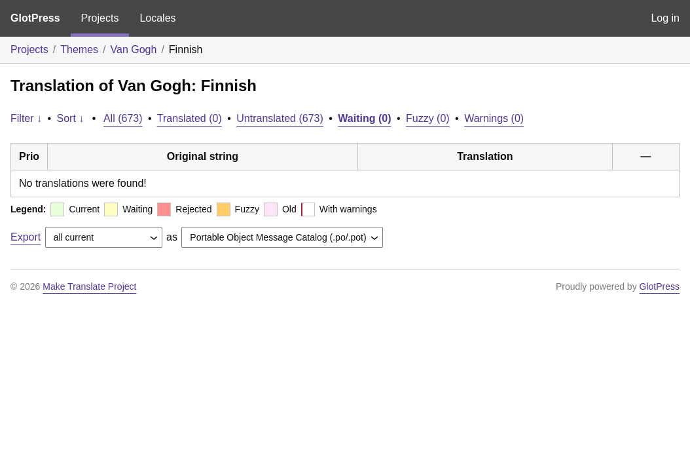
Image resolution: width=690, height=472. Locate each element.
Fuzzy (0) (428, 118)
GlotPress (35, 18)
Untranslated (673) (279, 118)
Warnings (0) (494, 118)
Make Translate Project (89, 286)
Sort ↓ (70, 118)
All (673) (123, 118)
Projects (100, 18)
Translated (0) (189, 118)
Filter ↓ (26, 118)
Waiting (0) (364, 118)
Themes (79, 49)
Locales (157, 18)
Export (25, 237)
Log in (665, 18)
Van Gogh (134, 49)
